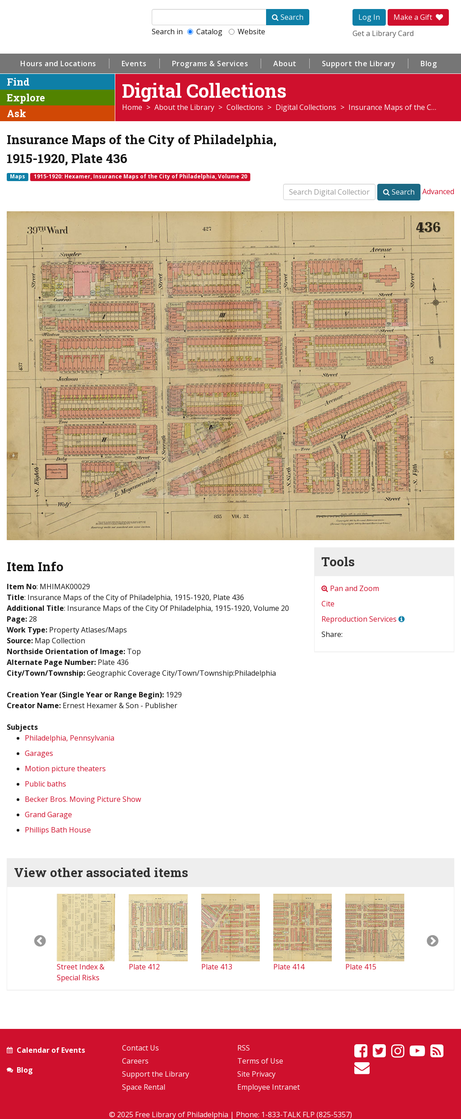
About (285, 63)
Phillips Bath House (58, 830)
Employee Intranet (268, 1087)
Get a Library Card (383, 33)
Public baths (45, 784)
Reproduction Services (359, 619)
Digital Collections (306, 107)
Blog (428, 63)
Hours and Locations (58, 63)
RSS (243, 1048)
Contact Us (140, 1048)
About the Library (184, 107)
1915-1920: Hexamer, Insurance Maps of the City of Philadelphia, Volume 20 (140, 176)
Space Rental (143, 1087)
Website (247, 31)
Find (18, 81)
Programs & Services (210, 63)
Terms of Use (260, 1061)
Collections (244, 107)
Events (134, 63)
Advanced (438, 191)
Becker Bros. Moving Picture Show (83, 799)
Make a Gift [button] (418, 17)
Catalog (204, 31)
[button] (32, 938)
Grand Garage (48, 814)
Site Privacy (256, 1074)
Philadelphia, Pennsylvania (69, 738)
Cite (327, 604)
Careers (135, 1061)
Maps (17, 176)
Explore (26, 97)
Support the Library (359, 63)
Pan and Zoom (350, 588)
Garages (39, 753)
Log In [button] (369, 17)
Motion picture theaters (65, 768)
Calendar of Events (51, 1050)
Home (132, 107)
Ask (16, 113)
